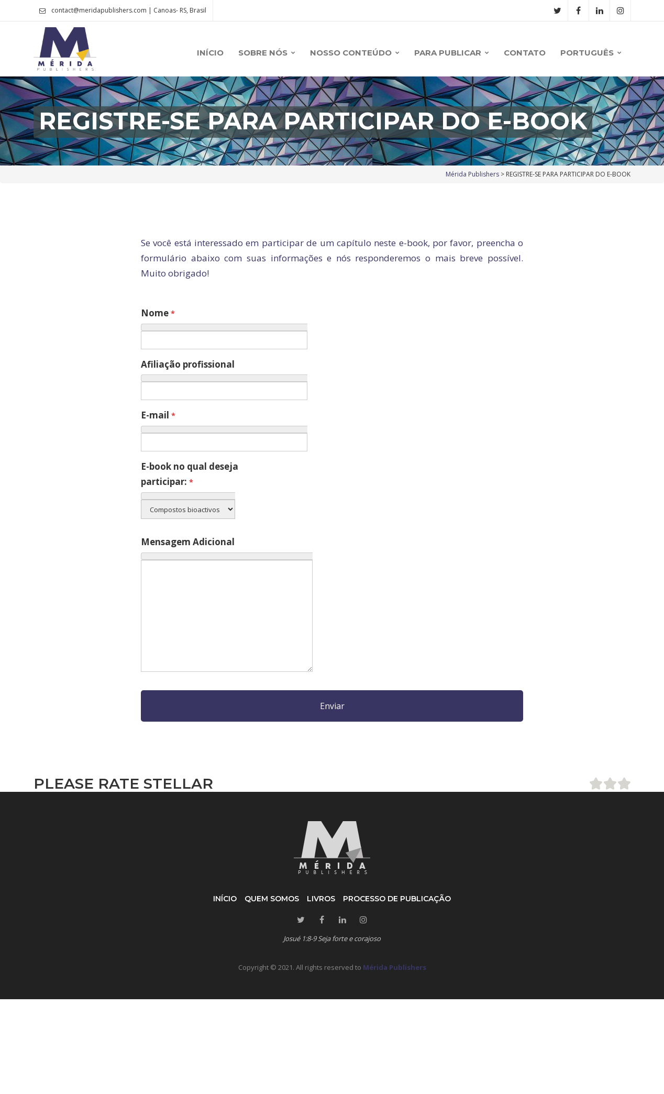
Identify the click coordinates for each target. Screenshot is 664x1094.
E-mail (158, 415)
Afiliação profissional (188, 364)
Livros (321, 898)
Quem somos (272, 898)
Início (225, 898)
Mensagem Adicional (188, 542)
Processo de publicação (397, 898)
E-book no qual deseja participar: (189, 474)
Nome (158, 313)
